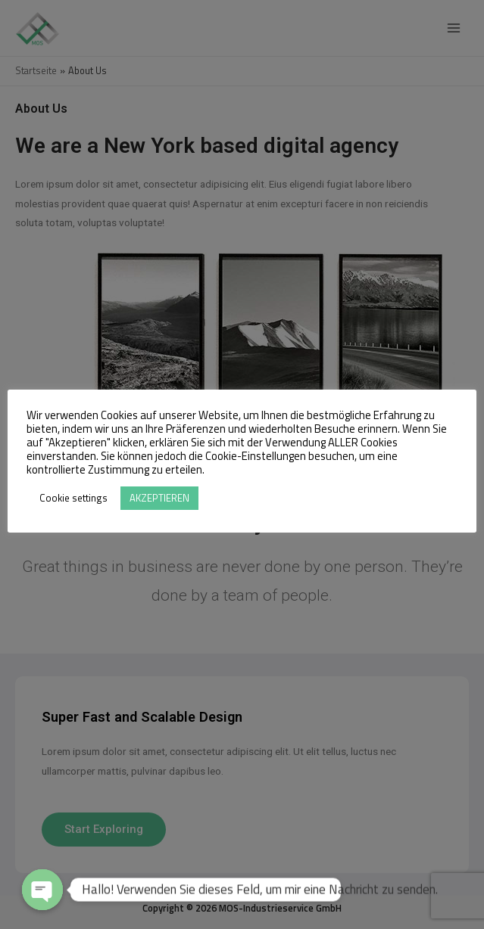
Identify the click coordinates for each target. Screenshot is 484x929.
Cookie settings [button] (73, 497)
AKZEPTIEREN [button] (159, 497)
